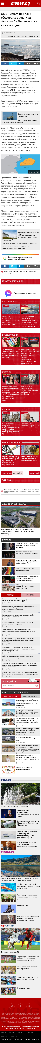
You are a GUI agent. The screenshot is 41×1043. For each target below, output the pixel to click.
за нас (27, 1039)
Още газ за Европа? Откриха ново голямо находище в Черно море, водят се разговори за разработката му (29, 321)
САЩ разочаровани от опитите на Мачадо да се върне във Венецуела (27, 545)
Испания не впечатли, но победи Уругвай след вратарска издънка (28, 958)
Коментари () (33, 36)
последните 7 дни (10, 696)
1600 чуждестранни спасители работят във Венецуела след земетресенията (26, 586)
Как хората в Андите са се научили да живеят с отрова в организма (29, 391)
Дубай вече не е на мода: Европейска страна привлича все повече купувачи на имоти (17, 657)
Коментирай (34, 473)
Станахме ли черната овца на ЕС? (30, 425)
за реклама (19, 1039)
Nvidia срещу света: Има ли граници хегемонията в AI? (29, 459)
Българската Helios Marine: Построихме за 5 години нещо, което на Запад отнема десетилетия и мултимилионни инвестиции (30, 356)
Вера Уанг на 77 (23, 905)
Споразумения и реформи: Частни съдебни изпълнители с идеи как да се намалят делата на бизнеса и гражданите (19, 649)
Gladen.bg (4, 1036)
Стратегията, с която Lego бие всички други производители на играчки (17, 623)
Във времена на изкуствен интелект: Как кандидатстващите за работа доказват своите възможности (18, 631)
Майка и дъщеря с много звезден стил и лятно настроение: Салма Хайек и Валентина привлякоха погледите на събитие (10, 393)
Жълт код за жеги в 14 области (14, 806)
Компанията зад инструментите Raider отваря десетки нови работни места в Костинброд (18, 531)
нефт (20, 271)
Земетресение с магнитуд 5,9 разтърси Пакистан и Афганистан (28, 823)
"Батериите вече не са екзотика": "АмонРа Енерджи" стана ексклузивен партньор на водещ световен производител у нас (27, 748)
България (15, 271)
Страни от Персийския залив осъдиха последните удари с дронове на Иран (27, 835)
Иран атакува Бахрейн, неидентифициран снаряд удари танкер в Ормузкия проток (10, 429)
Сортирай (17, 473)
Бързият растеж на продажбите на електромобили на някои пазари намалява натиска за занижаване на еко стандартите (20, 665)
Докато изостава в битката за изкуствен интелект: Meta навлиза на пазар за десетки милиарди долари (20, 673)
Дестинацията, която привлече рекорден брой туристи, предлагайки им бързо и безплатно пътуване (18, 640)
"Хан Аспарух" (8, 273)
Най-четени (30, 595)
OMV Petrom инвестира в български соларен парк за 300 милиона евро (10, 320)
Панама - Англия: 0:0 (10, 952)
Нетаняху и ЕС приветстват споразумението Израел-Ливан (28, 813)
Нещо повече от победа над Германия (27, 968)
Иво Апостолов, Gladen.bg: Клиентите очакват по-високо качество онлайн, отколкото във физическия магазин (27, 758)
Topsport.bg (30, 1032)
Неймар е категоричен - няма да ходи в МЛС (27, 978)
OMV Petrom (32, 271)
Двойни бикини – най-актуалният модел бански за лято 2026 (28, 886)
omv (27, 271)
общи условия (7, 1039)
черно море (8, 271)
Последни (10, 595)
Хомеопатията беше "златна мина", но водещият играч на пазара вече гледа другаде (11, 353)
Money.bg (12, 1032)
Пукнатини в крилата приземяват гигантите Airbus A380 (26, 738)
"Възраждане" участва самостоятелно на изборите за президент (27, 844)
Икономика (11, 36)
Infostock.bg (13, 1036)
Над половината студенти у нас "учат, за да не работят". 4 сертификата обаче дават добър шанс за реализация (27, 721)
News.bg (3, 1032)
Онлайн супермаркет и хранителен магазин (24, 768)
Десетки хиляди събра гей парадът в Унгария (25, 569)
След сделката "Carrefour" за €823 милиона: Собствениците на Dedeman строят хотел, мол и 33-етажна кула (27, 702)
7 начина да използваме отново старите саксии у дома (27, 897)
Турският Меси (23, 988)
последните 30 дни (30, 696)
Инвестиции (5, 536)
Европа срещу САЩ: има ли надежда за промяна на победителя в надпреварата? (10, 461)
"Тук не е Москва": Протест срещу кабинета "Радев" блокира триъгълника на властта (27, 578)
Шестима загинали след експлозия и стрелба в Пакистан (27, 552)
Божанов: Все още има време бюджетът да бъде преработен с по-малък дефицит (27, 561)
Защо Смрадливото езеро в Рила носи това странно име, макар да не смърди (19, 879)
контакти (35, 1039)
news (8, 540)
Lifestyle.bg (21, 1032)
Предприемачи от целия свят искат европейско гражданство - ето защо (18, 616)
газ (24, 271)
